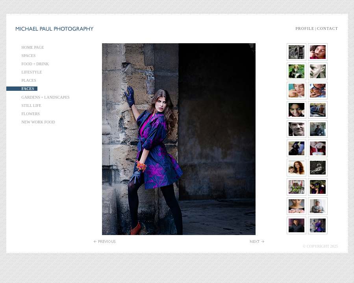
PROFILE (305, 28)
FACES (28, 88)
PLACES (29, 80)
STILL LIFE (31, 105)
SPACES (29, 55)
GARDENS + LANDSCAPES (46, 97)
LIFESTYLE (32, 72)
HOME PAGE (33, 47)
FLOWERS (31, 114)
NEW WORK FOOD (38, 122)
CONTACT (327, 28)
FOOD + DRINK (35, 64)
